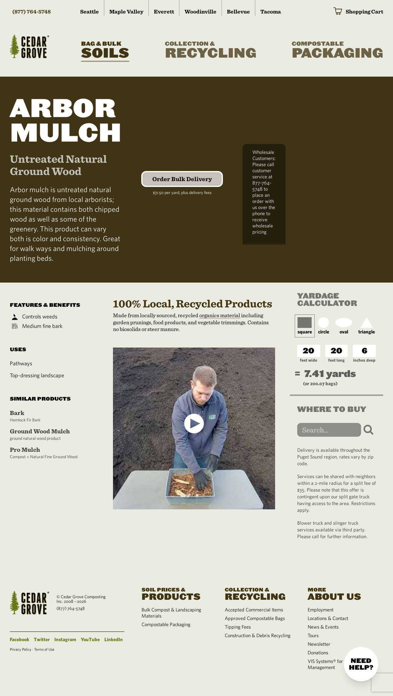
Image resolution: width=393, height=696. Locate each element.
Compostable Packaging (166, 624)
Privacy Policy (20, 649)
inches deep (364, 360)
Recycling (210, 50)
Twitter (42, 639)
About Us (342, 593)
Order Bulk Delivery (182, 179)
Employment (320, 609)
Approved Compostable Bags (255, 618)
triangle (366, 325)
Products (176, 593)
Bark (47, 416)
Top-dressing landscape (37, 375)
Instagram (65, 639)
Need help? (361, 664)
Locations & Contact (328, 618)
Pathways (21, 363)
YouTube (90, 639)
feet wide (308, 360)
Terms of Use (44, 649)
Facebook (19, 639)
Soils (105, 50)
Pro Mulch (47, 453)
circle (323, 325)
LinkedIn (113, 639)
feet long (336, 360)
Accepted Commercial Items (254, 609)
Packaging (337, 50)
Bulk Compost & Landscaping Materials (171, 612)
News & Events (323, 626)
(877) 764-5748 (31, 11)
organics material (219, 315)
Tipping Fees (238, 626)
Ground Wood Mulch (47, 434)
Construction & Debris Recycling (257, 635)
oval (343, 325)
